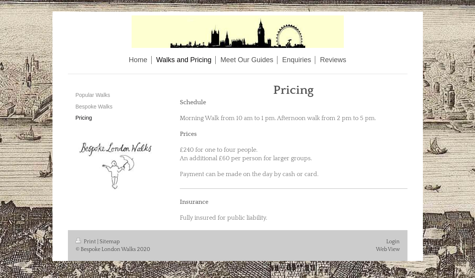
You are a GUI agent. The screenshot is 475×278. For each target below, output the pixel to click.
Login (393, 242)
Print (86, 242)
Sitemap (110, 242)
